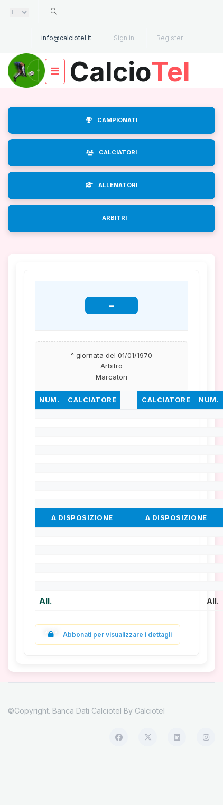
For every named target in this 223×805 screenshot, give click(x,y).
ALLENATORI (111, 185)
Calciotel (150, 710)
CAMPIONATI (111, 120)
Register (169, 38)
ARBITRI (114, 217)
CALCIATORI (111, 152)
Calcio (130, 68)
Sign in (124, 38)
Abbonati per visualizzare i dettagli (107, 634)
